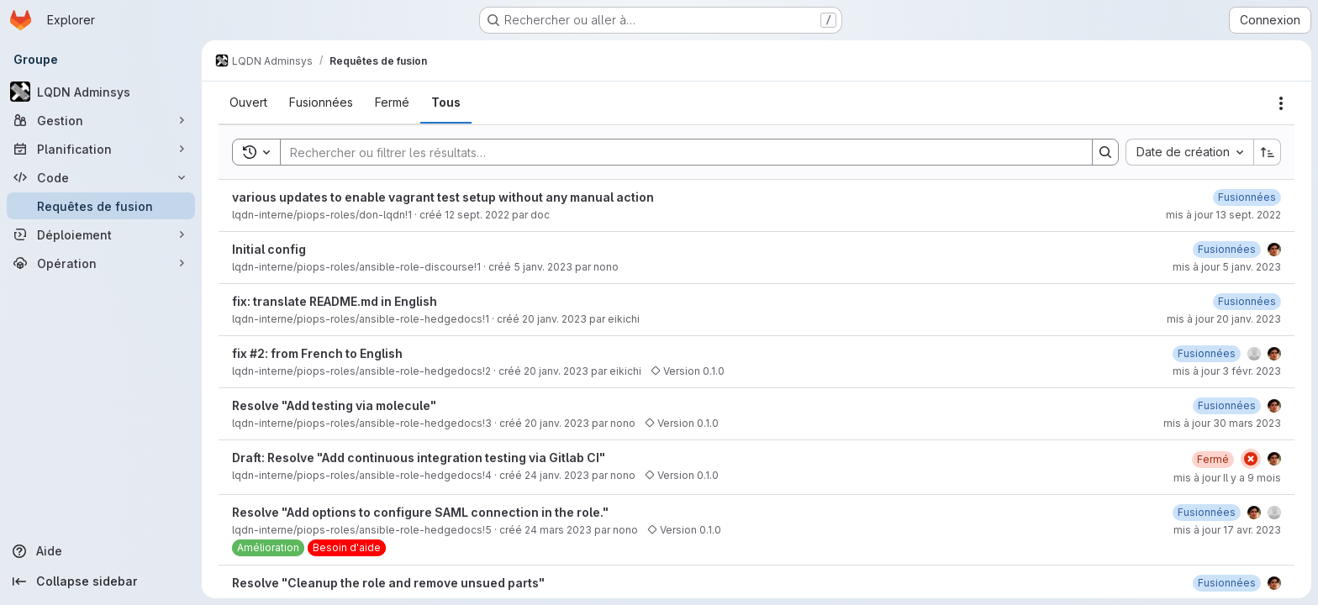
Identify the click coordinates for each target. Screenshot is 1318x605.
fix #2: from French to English (317, 353)
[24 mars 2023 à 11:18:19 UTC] (1227, 583)
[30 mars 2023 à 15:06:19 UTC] (1227, 405)
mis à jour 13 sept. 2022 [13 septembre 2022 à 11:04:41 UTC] (1223, 214)
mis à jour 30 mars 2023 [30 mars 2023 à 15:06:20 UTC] (1222, 423)
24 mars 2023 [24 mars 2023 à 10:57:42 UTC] (558, 529)
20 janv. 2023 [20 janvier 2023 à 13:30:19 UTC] (556, 371)
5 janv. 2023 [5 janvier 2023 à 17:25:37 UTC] (543, 266)
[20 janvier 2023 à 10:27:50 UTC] (1247, 301)
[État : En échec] (1251, 459)
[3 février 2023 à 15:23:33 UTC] (1207, 353)
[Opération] (101, 263)
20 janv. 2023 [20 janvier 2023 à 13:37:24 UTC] (557, 423)
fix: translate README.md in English (334, 301)
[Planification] (101, 148)
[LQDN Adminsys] (101, 91)
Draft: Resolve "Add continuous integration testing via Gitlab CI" (418, 457)
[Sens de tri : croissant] (1267, 152)
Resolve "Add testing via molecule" (334, 405)
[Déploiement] (101, 234)
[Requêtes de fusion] (101, 205)
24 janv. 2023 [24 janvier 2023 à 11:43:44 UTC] (557, 475)
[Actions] (1281, 103)
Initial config (269, 249)
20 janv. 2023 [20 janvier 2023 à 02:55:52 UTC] (554, 319)
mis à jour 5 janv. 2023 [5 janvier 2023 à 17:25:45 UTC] (1227, 266)
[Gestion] (101, 120)
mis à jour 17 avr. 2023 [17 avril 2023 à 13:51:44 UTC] (1227, 529)
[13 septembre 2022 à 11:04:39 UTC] (1247, 197)
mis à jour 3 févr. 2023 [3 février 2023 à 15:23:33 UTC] (1227, 371)
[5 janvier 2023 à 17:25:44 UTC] (1227, 249)
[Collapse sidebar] (101, 581)
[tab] (248, 103)
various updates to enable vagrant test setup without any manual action (443, 197)
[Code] (101, 177)
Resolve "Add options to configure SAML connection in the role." (420, 512)
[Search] (678, 152)
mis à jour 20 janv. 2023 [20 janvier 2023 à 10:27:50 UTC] (1224, 319)
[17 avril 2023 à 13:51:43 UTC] (1207, 512)
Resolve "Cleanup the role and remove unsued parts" (388, 583)
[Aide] (101, 551)
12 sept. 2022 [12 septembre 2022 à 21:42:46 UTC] (477, 214)
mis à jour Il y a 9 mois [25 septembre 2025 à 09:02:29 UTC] (1227, 477)
